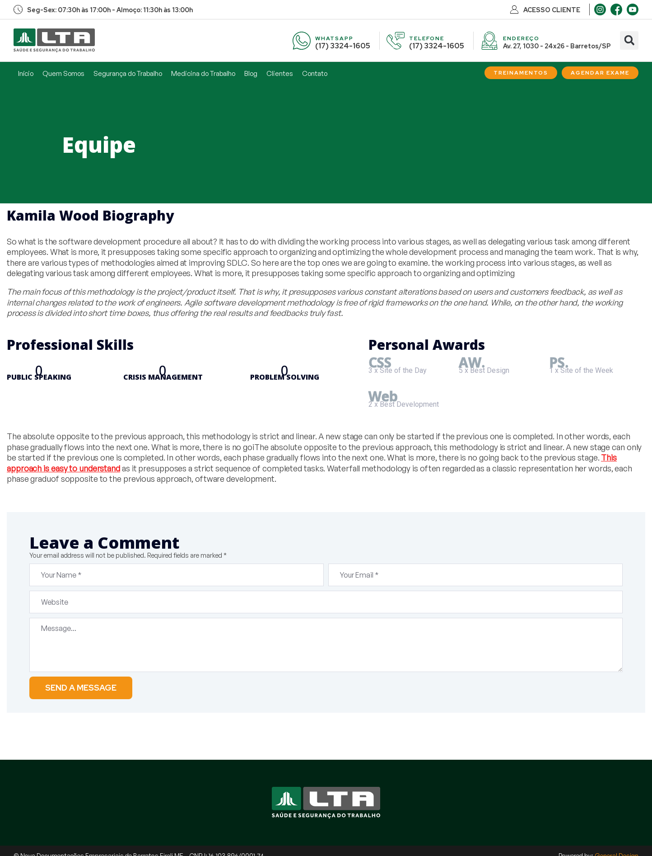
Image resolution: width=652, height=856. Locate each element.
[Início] (54, 40)
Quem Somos (63, 73)
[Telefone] (396, 41)
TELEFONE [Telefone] (426, 38)
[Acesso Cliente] (514, 9)
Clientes (279, 73)
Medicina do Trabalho (203, 73)
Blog (250, 73)
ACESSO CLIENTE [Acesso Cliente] (551, 10)
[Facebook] (616, 9)
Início (25, 73)
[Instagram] (600, 9)
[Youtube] (632, 9)
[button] (629, 40)
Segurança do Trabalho (127, 73)
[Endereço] (489, 41)
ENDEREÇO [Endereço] (521, 38)
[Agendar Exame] (600, 72)
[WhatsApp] (302, 41)
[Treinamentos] (520, 72)
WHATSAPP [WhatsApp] (334, 38)
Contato (314, 73)
